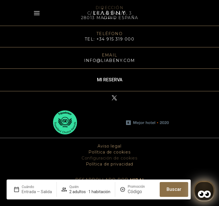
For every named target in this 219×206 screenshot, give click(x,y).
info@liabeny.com (109, 60)
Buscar (174, 189)
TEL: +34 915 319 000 (109, 39)
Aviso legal (109, 146)
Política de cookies (109, 152)
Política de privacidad (109, 164)
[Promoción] (141, 191)
